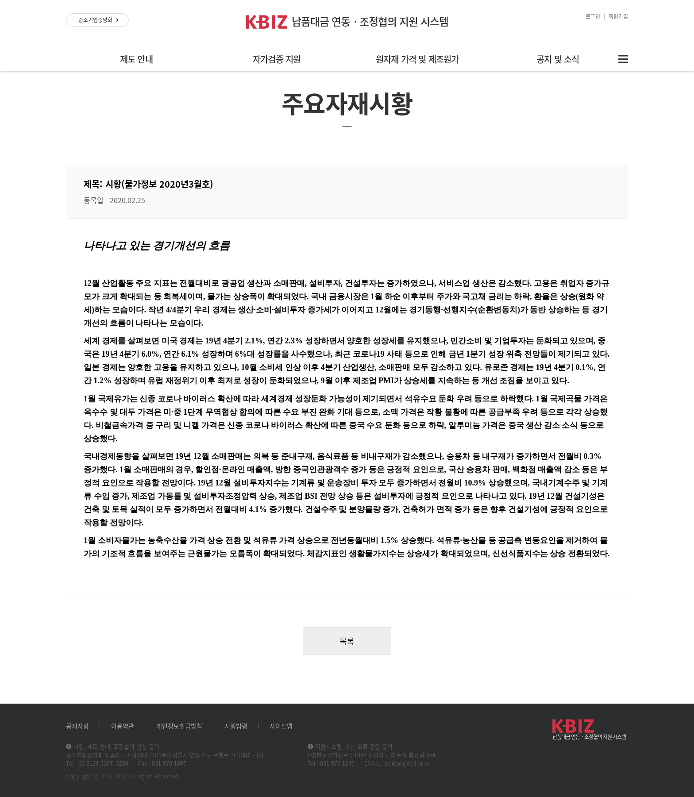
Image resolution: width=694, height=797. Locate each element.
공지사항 (77, 725)
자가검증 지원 (277, 59)
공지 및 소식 (557, 59)
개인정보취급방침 (179, 725)
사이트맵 (281, 725)
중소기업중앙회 (98, 20)
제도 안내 (136, 59)
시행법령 (235, 725)
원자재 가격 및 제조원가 (417, 59)
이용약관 (122, 725)
